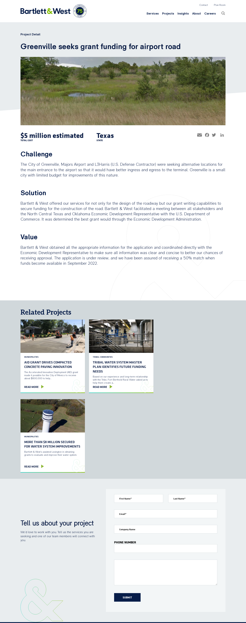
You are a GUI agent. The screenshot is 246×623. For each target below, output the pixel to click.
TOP (221, 615)
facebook (189, 615)
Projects (168, 14)
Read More (31, 387)
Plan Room (220, 5)
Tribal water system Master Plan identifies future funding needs (118, 366)
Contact (203, 5)
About (196, 14)
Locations (172, 578)
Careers (210, 14)
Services (152, 14)
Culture (206, 578)
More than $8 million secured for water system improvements (188, 363)
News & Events (176, 584)
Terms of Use (92, 618)
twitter (196, 615)
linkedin (204, 615)
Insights (183, 14)
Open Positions (212, 584)
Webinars (145, 584)
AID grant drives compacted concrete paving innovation (48, 363)
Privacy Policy (113, 618)
